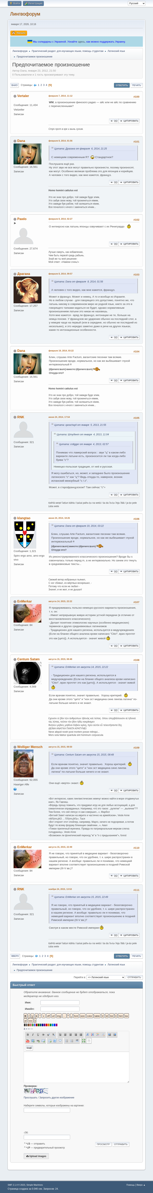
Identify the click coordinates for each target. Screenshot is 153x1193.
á (24, 1028)
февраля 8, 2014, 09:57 (60, 274)
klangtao (23, 518)
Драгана (23, 273)
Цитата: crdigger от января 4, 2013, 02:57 (84, 444)
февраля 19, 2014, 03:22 (61, 350)
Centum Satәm (28, 659)
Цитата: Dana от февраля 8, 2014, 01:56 (78, 281)
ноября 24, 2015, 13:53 (60, 889)
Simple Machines (34, 1185)
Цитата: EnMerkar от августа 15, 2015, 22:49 (81, 897)
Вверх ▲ (141, 1185)
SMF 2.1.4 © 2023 (16, 1185)
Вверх (15, 956)
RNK (20, 417)
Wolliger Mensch (30, 747)
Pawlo (21, 219)
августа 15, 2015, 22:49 (60, 847)
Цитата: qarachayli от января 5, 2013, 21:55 (80, 425)
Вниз (14, 85)
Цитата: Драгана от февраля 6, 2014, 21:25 (80, 148)
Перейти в (79, 977)
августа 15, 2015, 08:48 (60, 659)
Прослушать (30, 1097)
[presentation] (54, 1122)
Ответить (122, 85)
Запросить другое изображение (56, 1097)
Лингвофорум (25, 13)
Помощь (130, 1185)
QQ (113, 121)
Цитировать (129, 121)
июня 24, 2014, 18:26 (59, 518)
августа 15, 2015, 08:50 (60, 747)
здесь (81, 41)
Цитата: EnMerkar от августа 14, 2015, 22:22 (81, 667)
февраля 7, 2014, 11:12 (60, 96)
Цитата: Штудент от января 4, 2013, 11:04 (83, 434)
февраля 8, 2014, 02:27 (60, 219)
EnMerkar (24, 601)
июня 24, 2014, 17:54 (59, 417)
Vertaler (23, 96)
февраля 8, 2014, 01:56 (60, 141)
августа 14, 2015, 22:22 (60, 601)
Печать (136, 85)
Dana (21, 141)
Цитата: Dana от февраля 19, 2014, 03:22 (79, 526)
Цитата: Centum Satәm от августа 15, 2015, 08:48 (84, 754)
